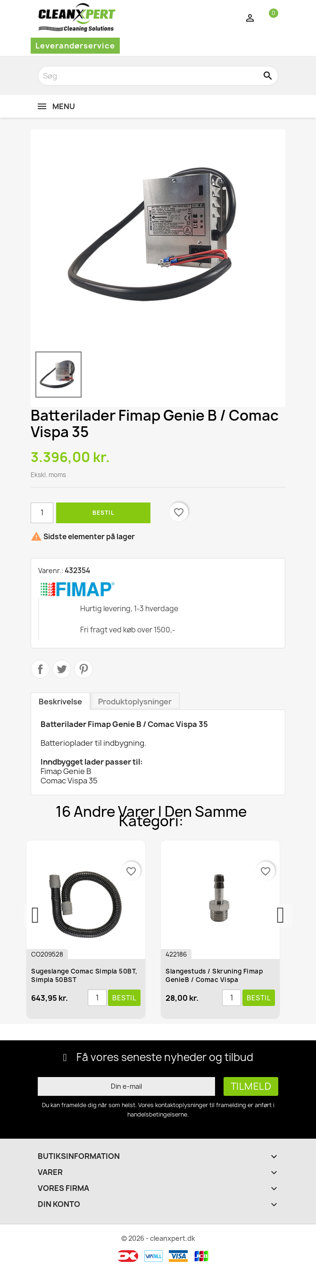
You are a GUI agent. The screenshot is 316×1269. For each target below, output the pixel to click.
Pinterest (83, 669)
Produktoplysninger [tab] (135, 701)
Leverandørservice (75, 45)
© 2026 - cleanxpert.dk (158, 1238)
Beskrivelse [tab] (60, 701)
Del (40, 669)
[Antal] (42, 513)
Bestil (103, 513)
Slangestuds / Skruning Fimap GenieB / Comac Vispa (216, 975)
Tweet (61, 669)
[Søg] (158, 76)
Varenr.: (50, 570)
